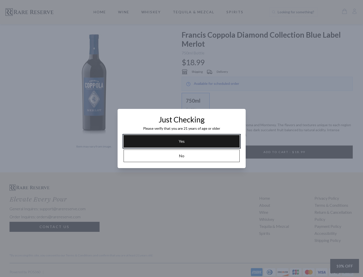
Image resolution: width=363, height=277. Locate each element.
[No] (182, 156)
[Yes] (182, 141)
